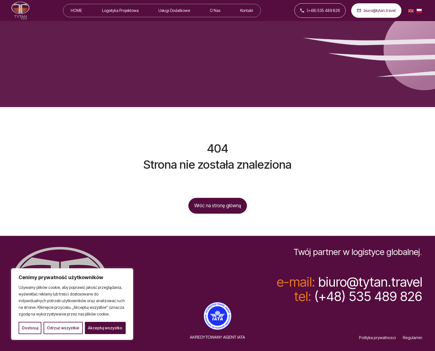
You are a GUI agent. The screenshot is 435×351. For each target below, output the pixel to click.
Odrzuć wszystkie (63, 327)
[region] (72, 304)
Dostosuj (30, 327)
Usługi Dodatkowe (174, 10)
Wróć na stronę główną (217, 205)
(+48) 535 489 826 (320, 10)
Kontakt (246, 10)
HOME (76, 10)
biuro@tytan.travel (376, 10)
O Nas (215, 10)
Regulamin (412, 337)
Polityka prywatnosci (377, 337)
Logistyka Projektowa (120, 10)
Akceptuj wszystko (105, 327)
